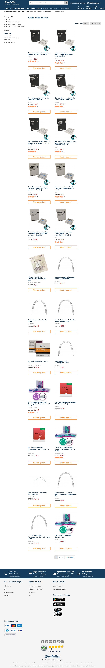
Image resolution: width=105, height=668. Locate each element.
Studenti (45, 8)
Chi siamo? (7, 586)
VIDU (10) (7, 33)
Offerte (39, 8)
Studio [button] (8, 8)
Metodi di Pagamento (35, 589)
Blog (55, 8)
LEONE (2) (7, 40)
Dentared (58, 642)
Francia (47, 660)
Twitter (46, 642)
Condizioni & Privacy (59, 589)
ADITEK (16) (7, 36)
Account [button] (80, 8)
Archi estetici (8, 20)
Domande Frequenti (35, 586)
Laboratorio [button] (31, 8)
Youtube (50, 642)
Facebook (43, 642)
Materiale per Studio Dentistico (22, 12)
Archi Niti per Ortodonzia (12, 22)
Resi (30, 595)
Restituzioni (87, 571)
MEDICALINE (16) (9, 42)
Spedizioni (32, 592)
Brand (51, 8)
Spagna (60, 660)
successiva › (69, 557)
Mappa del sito (9, 592)
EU (43, 660)
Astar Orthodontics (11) (11, 38)
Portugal (53, 660)
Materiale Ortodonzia (43, 12)
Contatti (12, 571)
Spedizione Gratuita (65, 571)
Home (6, 12)
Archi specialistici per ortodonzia (14, 26)
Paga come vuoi (39, 571)
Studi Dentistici (57, 586)
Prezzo (86, 24)
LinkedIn (54, 642)
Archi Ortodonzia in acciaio (12, 24)
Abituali (89, 8)
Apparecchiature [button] (18, 8)
